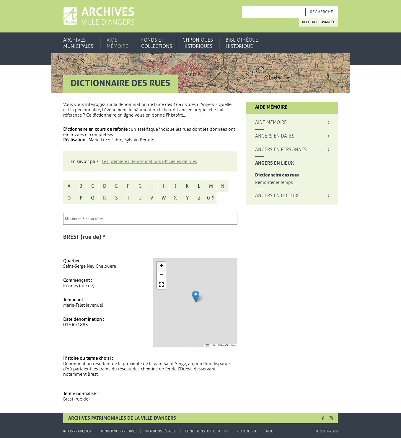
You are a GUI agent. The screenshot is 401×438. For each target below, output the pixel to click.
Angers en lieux (274, 163)
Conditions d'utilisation (206, 431)
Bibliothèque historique (242, 43)
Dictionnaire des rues (277, 175)
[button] (195, 296)
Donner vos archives (118, 431)
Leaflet (211, 345)
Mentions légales (160, 431)
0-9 (211, 198)
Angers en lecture (277, 195)
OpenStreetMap (228, 345)
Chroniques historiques (197, 43)
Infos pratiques (77, 431)
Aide (269, 431)
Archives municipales (78, 43)
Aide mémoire (117, 43)
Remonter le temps (274, 182)
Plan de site (247, 431)
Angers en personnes (281, 149)
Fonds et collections (156, 43)
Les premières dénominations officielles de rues (149, 161)
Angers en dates (274, 136)
